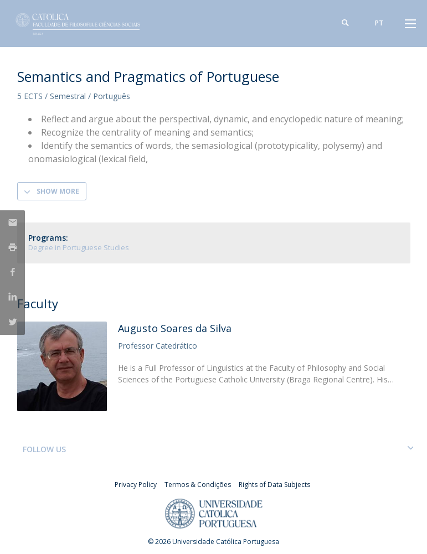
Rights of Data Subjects (274, 484)
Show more (58, 191)
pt (379, 23)
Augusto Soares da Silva (174, 328)
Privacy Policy (136, 484)
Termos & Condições (197, 484)
